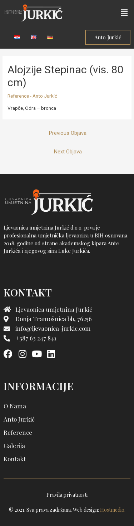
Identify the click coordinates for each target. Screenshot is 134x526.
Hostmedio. (112, 509)
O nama (15, 406)
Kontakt (15, 459)
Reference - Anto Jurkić (32, 96)
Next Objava (68, 151)
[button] (124, 13)
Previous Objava (67, 133)
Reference (18, 432)
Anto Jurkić (19, 419)
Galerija (14, 445)
